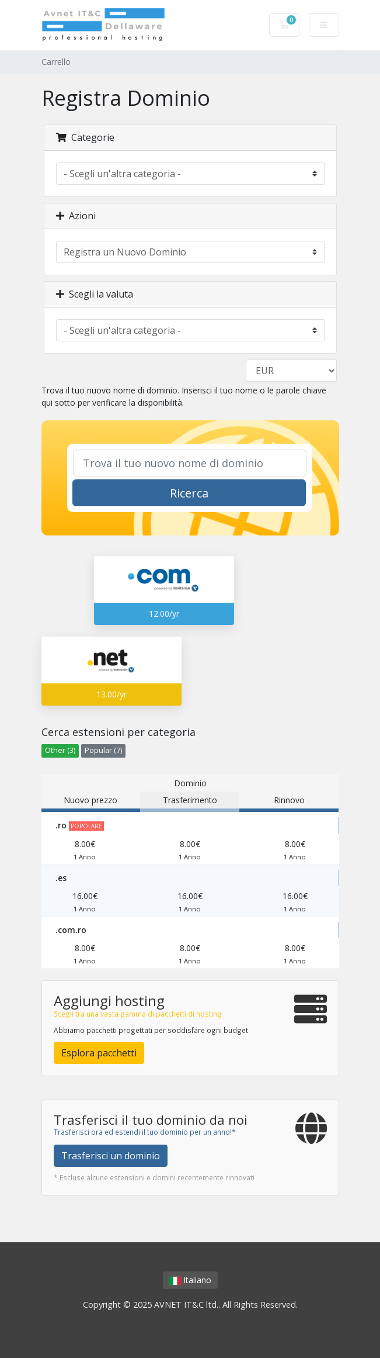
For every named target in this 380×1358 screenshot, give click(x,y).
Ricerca (189, 493)
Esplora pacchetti (99, 1052)
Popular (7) (103, 750)
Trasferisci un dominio (110, 1155)
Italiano (190, 1280)
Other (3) (60, 750)
